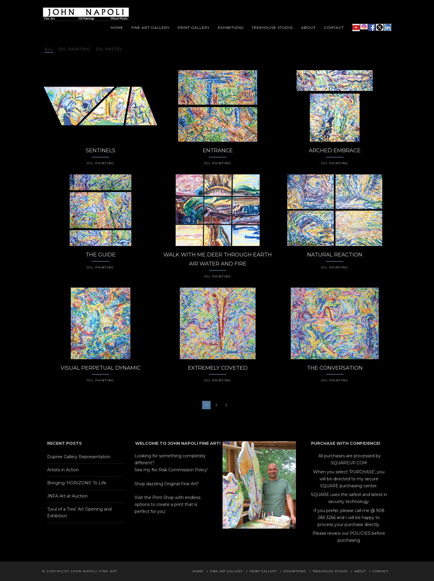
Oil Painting (74, 49)
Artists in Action (63, 469)
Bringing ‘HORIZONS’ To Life (76, 483)
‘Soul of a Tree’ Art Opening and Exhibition (79, 512)
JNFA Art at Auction (67, 496)
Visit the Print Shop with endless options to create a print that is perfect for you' (167, 504)
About (308, 27)
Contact (334, 27)
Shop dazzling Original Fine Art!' (167, 483)
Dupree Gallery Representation (78, 456)
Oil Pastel (109, 49)
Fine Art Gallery (150, 27)
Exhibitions (231, 27)
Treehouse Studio (272, 27)
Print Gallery (194, 27)
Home (117, 27)
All (49, 49)
